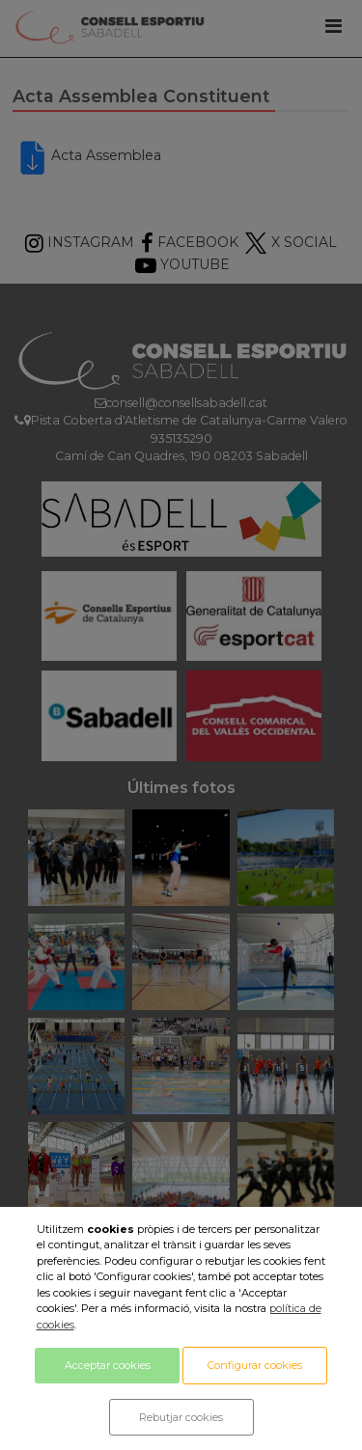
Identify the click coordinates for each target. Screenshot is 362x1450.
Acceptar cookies (108, 1365)
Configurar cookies (255, 1365)
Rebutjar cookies (181, 1417)
